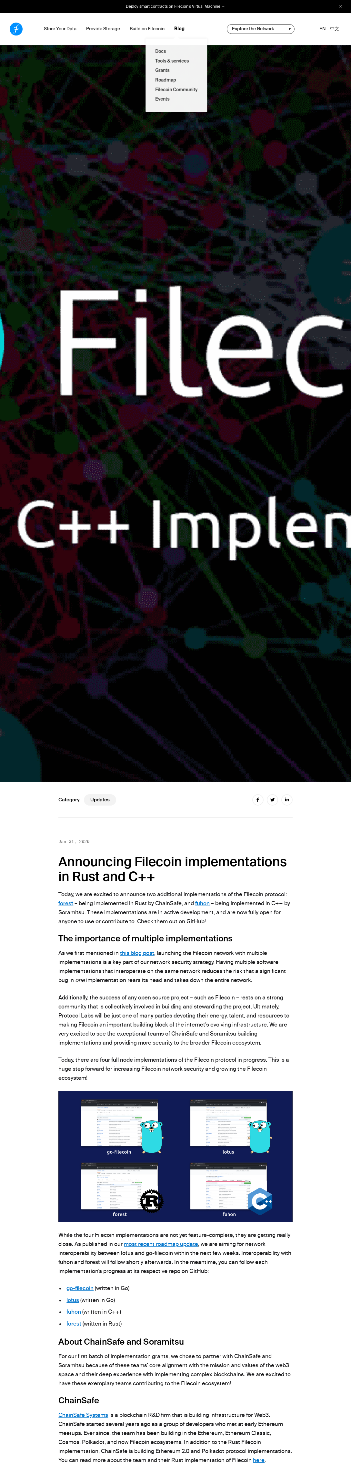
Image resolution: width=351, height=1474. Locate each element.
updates (100, 800)
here (259, 1460)
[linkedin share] (287, 800)
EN (322, 29)
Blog (179, 29)
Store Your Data (60, 29)
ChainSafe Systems (83, 1415)
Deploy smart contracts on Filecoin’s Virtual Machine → (175, 6)
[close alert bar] (340, 6)
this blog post (137, 953)
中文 (334, 29)
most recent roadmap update (161, 1244)
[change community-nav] (261, 29)
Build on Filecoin (147, 29)
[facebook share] (258, 800)
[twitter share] (272, 800)
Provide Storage (103, 29)
